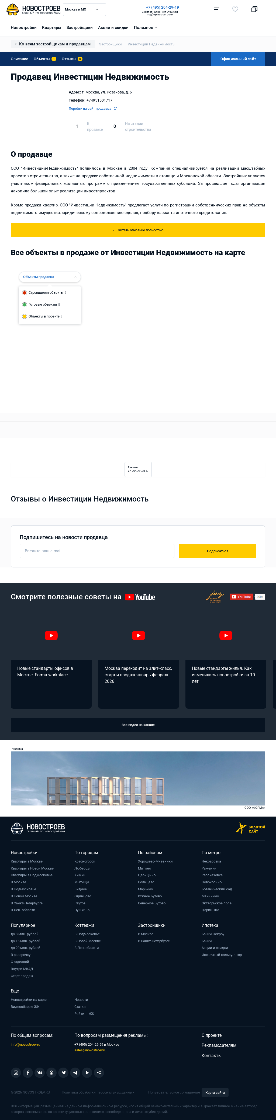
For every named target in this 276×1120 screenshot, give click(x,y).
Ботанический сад (217, 889)
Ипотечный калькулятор (222, 954)
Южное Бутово (150, 896)
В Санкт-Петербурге (27, 903)
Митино (144, 868)
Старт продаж (22, 976)
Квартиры (51, 27)
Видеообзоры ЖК (25, 1006)
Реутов (79, 903)
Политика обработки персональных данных (98, 1092)
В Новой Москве (24, 896)
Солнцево (146, 882)
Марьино (145, 889)
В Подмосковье (23, 889)
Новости (81, 999)
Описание (19, 58)
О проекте (212, 1035)
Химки (79, 875)
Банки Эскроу (213, 934)
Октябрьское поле (217, 903)
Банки (207, 941)
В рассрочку (20, 954)
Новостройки (24, 27)
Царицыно (147, 875)
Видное (80, 889)
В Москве (18, 882)
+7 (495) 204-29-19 (162, 7)
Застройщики (80, 27)
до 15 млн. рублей (25, 941)
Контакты (212, 1055)
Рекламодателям (219, 1045)
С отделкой (20, 961)
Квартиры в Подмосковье (32, 875)
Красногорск (84, 861)
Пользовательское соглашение (174, 1092)
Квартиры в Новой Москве (32, 868)
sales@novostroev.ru (90, 1050)
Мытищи (81, 882)
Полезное (143, 27)
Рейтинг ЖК (84, 1013)
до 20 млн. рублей (25, 947)
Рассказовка (212, 875)
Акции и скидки (113, 27)
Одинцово (82, 896)
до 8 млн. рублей (25, 934)
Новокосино (212, 882)
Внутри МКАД (22, 969)
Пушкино (81, 910)
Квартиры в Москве (27, 861)
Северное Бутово (151, 903)
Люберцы (82, 868)
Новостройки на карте (29, 999)
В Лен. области (23, 910)
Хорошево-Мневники (155, 861)
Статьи (80, 1006)
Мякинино (210, 896)
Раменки (209, 868)
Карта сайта (215, 1092)
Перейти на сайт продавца (93, 108)
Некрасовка (211, 861)
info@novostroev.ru (25, 1044)
